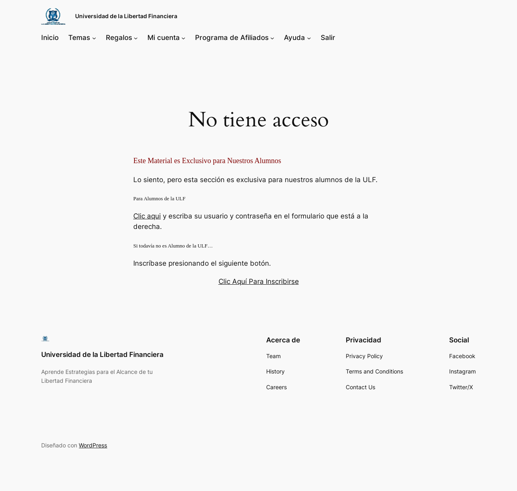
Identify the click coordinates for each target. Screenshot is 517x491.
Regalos (119, 38)
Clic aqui (147, 216)
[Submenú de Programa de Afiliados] (272, 38)
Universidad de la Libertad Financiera (126, 16)
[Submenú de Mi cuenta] (183, 38)
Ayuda (294, 38)
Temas (79, 38)
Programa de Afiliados (232, 38)
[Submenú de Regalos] (136, 38)
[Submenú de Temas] (94, 38)
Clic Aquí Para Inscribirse (259, 281)
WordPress (93, 445)
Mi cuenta (163, 38)
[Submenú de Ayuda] (309, 38)
